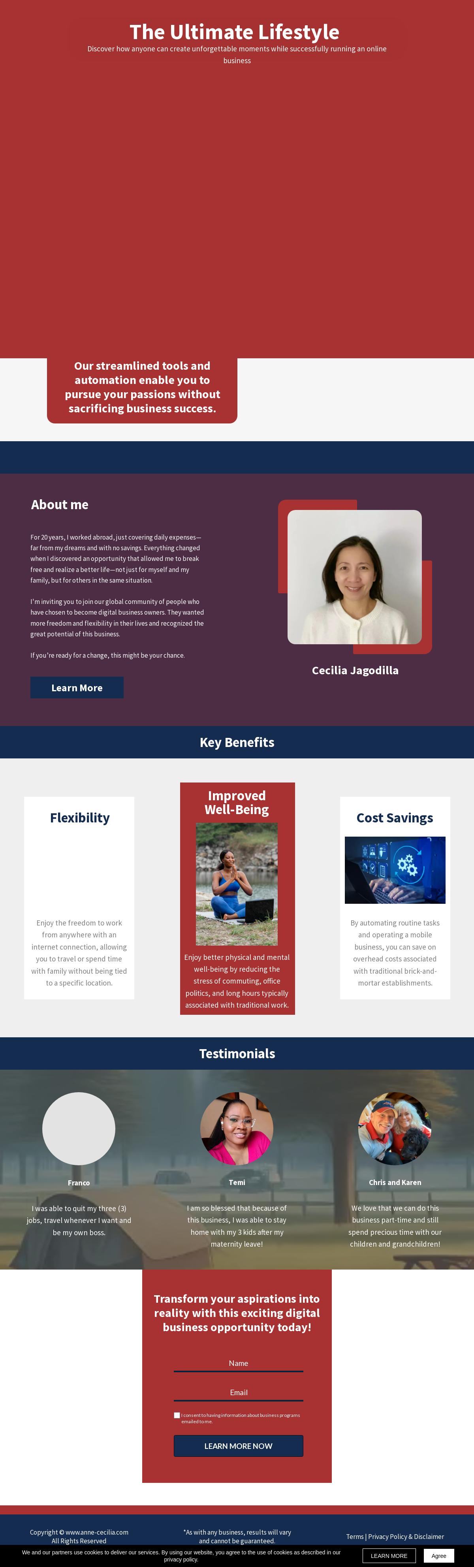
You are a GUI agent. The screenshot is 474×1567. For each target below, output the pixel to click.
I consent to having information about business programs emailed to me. (240, 1418)
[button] (77, 687)
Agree (439, 1556)
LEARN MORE (389, 1556)
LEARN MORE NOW (238, 1445)
